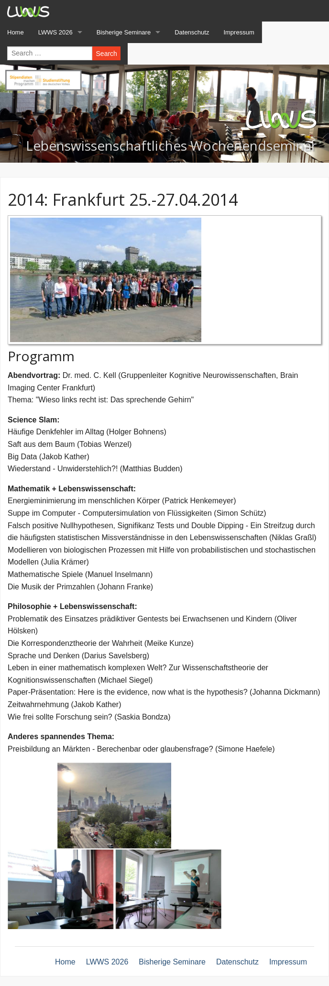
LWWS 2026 (107, 962)
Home (65, 962)
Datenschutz (237, 962)
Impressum (288, 962)
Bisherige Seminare (172, 962)
